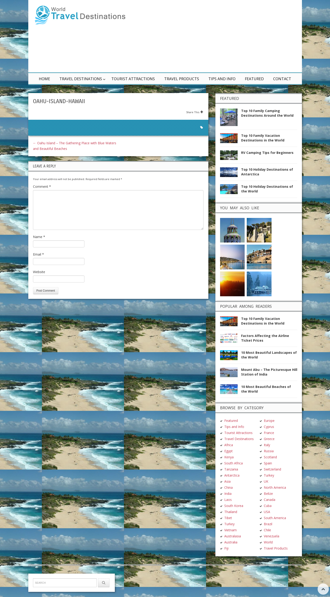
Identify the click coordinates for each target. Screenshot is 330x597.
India (228, 466)
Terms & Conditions (94, 584)
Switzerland (272, 441)
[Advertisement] (221, 36)
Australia (230, 514)
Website (39, 272)
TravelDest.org (45, 584)
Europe (269, 393)
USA (267, 484)
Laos (228, 472)
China (228, 460)
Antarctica (231, 447)
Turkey (229, 496)
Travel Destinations (80, 78)
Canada (269, 472)
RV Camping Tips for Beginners (267, 152)
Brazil (268, 496)
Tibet (228, 490)
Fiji (226, 520)
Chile (267, 502)
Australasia (232, 508)
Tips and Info (222, 78)
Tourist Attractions (133, 78)
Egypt (228, 423)
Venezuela (271, 508)
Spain (268, 435)
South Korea (233, 478)
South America (275, 490)
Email (38, 254)
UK (266, 454)
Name (39, 237)
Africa (228, 417)
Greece (269, 411)
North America (275, 460)
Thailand (230, 484)
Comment (42, 186)
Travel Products (181, 78)
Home (44, 78)
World (268, 514)
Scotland (270, 429)
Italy (267, 417)
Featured (254, 78)
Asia (227, 454)
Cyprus (269, 399)
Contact (282, 78)
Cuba (268, 478)
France (269, 405)
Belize (268, 466)
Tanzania (231, 441)
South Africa (233, 435)
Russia (269, 423)
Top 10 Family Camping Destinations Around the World (267, 113)
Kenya (229, 429)
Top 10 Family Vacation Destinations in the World (262, 137)
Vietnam (230, 502)
